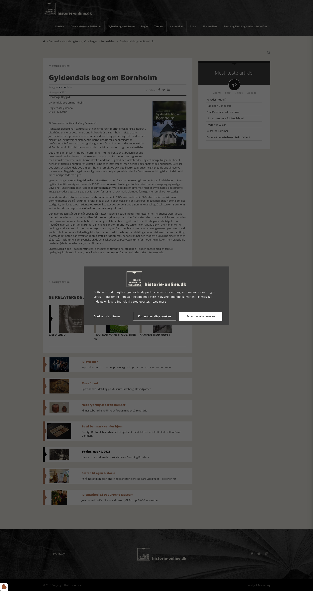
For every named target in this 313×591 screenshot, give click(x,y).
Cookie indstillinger (107, 316)
